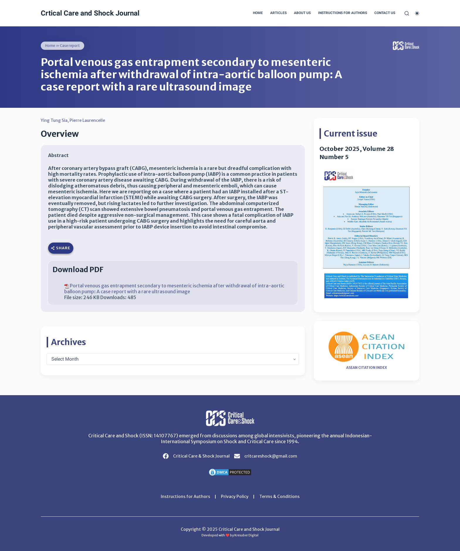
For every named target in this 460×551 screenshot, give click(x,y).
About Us (302, 13)
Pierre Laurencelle (87, 120)
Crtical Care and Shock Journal (90, 13)
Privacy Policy (234, 496)
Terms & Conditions (279, 496)
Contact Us (384, 13)
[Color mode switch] (417, 13)
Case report (70, 45)
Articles (278, 13)
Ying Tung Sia (54, 120)
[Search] (407, 13)
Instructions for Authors (342, 13)
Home (258, 13)
